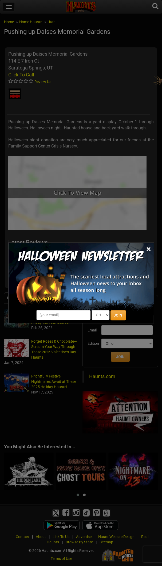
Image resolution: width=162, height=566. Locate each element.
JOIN (118, 315)
